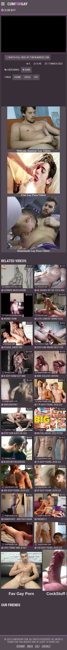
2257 (37, 646)
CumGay (17, 4)
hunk (17, 77)
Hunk (26, 69)
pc (36, 77)
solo (27, 77)
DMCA (30, 646)
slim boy (10, 10)
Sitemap (20, 646)
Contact (46, 646)
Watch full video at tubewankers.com (27, 57)
